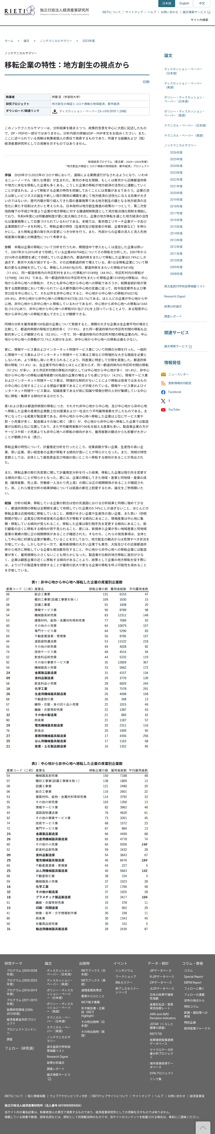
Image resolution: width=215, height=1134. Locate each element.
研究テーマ (13, 963)
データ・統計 (158, 963)
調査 (10, 1039)
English (184, 3)
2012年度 (176, 246)
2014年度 (176, 233)
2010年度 (176, 260)
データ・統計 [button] (163, 31)
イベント (120, 963)
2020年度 (176, 193)
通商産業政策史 (91, 990)
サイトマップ (134, 12)
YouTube (174, 409)
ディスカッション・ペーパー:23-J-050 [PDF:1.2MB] (92, 111)
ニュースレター (178, 374)
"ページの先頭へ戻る (203, 1127)
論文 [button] (85, 31)
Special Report (193, 976)
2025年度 (176, 159)
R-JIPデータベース (162, 976)
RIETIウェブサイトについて (110, 1096)
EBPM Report (193, 982)
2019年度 (176, 199)
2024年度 (176, 166)
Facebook (174, 392)
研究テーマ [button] (20, 31)
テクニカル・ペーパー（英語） (184, 135)
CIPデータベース (161, 982)
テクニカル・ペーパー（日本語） (186, 125)
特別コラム (191, 1006)
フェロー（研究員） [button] (54, 31)
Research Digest (174, 296)
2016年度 (176, 220)
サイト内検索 (199, 20)
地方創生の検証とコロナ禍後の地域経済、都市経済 (85, 104)
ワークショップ (125, 976)
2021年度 (176, 186)
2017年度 (176, 213)
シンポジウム (124, 970)
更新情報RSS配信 (179, 383)
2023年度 (89, 41)
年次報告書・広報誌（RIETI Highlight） (93, 1012)
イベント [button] (133, 31)
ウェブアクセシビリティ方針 (68, 1096)
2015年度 (176, 226)
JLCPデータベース (162, 988)
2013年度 (176, 240)
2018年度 (176, 206)
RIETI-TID (156, 1034)
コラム (188, 970)
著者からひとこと (93, 996)
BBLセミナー (123, 982)
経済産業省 (197, 1096)
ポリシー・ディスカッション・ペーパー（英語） (60, 1007)
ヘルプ (151, 12)
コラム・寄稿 (192, 963)
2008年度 (176, 273)
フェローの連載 (194, 994)
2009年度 (176, 267)
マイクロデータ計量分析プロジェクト (161, 1053)
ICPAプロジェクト (162, 1073)
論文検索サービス (196, 12)
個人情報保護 (36, 1096)
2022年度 (176, 179)
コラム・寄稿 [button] (194, 31)
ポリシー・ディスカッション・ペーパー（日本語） (60, 994)
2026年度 (176, 152)
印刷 (146, 82)
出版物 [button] (108, 31)
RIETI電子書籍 (90, 1002)
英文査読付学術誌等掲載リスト (184, 286)
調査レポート (173, 316)
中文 (202, 3)
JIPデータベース (161, 970)
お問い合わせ (169, 12)
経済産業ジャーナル (197, 1028)
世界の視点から (194, 1000)
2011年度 (176, 253)
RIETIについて (111, 12)
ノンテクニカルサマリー (56, 41)
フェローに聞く (194, 988)
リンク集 (155, 1079)
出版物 (84, 963)
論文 (27, 41)
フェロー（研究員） (20, 1048)
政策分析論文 (173, 306)
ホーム (9, 41)
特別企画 (190, 1022)
